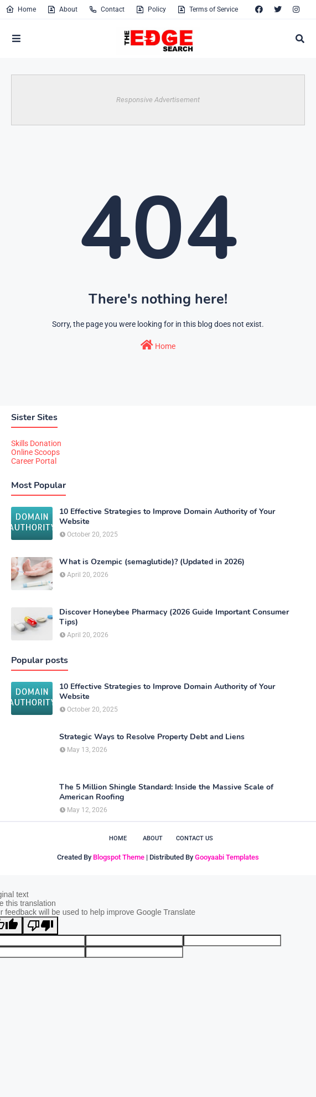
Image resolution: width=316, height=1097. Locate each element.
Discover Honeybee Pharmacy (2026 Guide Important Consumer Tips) (174, 617)
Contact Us (194, 838)
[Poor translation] (40, 925)
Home (21, 9)
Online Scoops (35, 452)
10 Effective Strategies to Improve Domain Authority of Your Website (167, 517)
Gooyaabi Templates (227, 857)
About (62, 9)
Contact (107, 9)
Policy (151, 9)
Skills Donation (36, 443)
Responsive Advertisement (158, 100)
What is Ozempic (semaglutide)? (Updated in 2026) (152, 562)
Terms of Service (207, 9)
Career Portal (33, 461)
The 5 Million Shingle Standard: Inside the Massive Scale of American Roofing (166, 792)
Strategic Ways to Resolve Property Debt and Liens (152, 737)
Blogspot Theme (118, 857)
